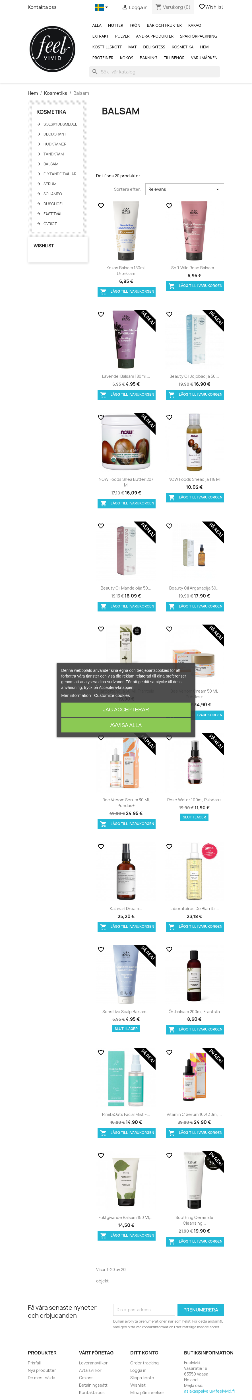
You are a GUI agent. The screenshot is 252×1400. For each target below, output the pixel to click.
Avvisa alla (126, 725)
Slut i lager (194, 817)
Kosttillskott (107, 47)
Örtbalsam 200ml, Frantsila (194, 1011)
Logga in (138, 1370)
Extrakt (100, 36)
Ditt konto (144, 1353)
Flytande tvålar (60, 173)
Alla (96, 25)
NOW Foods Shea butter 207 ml (126, 482)
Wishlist (211, 6)
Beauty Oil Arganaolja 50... (194, 588)
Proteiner (102, 57)
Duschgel (54, 203)
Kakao (194, 25)
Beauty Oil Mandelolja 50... (126, 588)
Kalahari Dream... (126, 908)
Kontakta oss (42, 7)
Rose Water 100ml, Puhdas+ (194, 799)
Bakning (148, 57)
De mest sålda (41, 1377)
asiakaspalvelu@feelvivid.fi (209, 1391)
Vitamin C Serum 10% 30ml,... (194, 1114)
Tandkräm (54, 154)
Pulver (122, 36)
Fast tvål (53, 213)
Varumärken (204, 57)
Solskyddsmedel (60, 124)
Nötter (115, 25)
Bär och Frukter (164, 25)
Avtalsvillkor (90, 1370)
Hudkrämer (55, 144)
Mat (132, 47)
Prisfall (34, 1363)
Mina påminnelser (147, 1392)
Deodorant (55, 134)
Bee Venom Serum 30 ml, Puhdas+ (126, 802)
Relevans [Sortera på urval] (184, 189)
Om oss (86, 1377)
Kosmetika (183, 47)
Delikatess (154, 47)
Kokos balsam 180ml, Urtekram (126, 270)
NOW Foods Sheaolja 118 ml (194, 479)
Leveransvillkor (93, 1363)
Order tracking (144, 1363)
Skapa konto (142, 1377)
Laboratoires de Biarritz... (194, 908)
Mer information (76, 695)
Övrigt (50, 223)
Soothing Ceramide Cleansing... (194, 1220)
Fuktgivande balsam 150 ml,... (126, 1217)
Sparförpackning (198, 36)
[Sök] (154, 71)
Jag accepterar (126, 710)
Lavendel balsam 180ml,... (126, 376)
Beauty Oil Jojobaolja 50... (194, 376)
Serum (50, 183)
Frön (135, 25)
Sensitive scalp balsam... (126, 1011)
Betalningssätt (93, 1385)
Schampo (53, 193)
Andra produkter (154, 36)
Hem (204, 47)
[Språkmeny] (102, 7)
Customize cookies (112, 695)
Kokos (126, 57)
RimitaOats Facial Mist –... (126, 1114)
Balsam (51, 164)
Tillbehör (174, 57)
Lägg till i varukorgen (127, 291)
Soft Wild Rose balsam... (194, 267)
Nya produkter (42, 1370)
